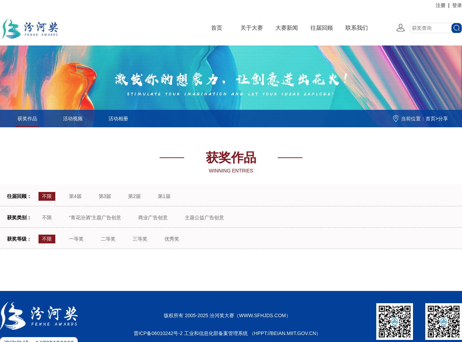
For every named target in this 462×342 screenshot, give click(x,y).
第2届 (134, 196)
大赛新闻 (286, 28)
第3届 (105, 196)
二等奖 (108, 239)
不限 (47, 196)
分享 (443, 118)
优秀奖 (171, 239)
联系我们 (356, 28)
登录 (457, 5)
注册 (441, 5)
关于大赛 (251, 28)
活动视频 (73, 118)
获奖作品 (27, 118)
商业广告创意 (153, 217)
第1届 (164, 196)
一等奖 (76, 239)
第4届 (75, 196)
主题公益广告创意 (204, 217)
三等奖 (140, 239)
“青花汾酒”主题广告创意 (95, 217)
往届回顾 (321, 28)
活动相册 (118, 118)
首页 (216, 28)
